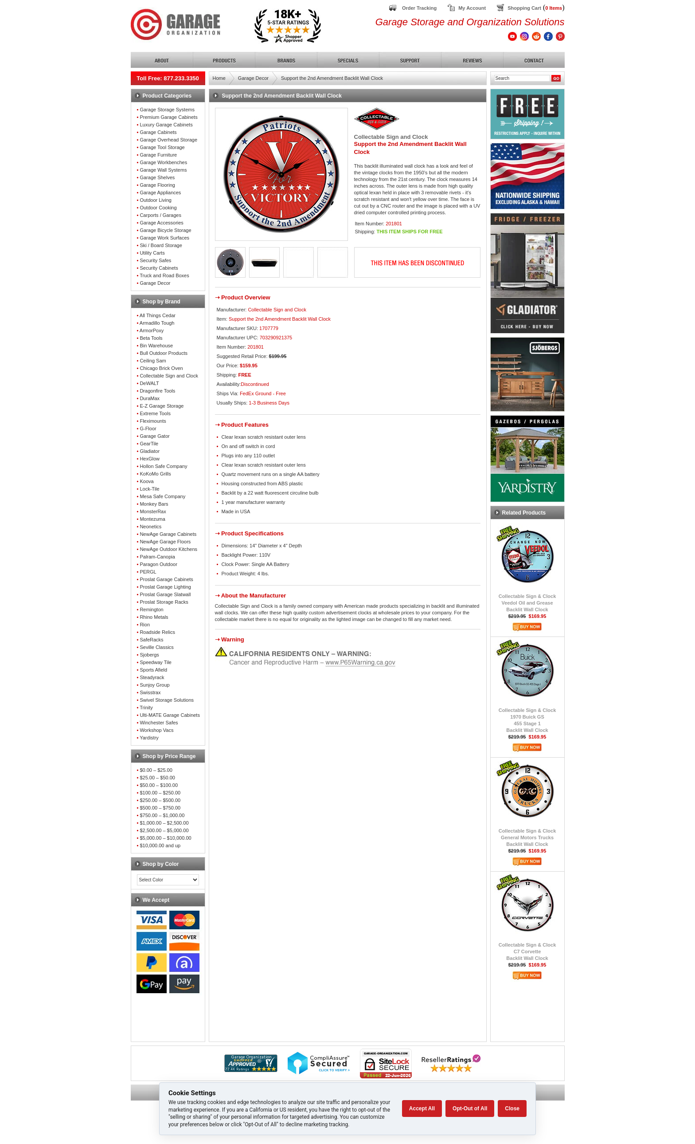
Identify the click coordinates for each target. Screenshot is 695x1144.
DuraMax (150, 398)
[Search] (522, 78)
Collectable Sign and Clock (169, 375)
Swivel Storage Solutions (167, 700)
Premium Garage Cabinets (168, 117)
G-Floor (148, 428)
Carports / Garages (160, 215)
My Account (472, 8)
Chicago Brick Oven (161, 368)
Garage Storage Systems (167, 109)
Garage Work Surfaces (164, 237)
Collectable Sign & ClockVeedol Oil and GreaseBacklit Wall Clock (527, 603)
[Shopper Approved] (250, 1069)
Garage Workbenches (163, 162)
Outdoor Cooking (158, 207)
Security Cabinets (159, 268)
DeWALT (149, 383)
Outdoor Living (156, 200)
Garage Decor (155, 283)
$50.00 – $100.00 (159, 785)
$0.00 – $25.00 (156, 770)
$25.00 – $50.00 (157, 777)
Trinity (146, 707)
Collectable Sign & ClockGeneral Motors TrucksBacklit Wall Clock (527, 837)
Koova (146, 481)
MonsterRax (153, 511)
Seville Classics (156, 647)
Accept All (422, 1108)
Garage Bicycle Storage (165, 230)
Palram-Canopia (157, 556)
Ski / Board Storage (161, 245)
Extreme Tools (155, 413)
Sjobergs (149, 654)
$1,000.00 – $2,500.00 (164, 823)
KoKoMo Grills (155, 473)
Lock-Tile (149, 488)
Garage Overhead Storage (168, 139)
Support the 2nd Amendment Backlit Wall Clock (332, 78)
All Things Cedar (158, 315)
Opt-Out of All (470, 1108)
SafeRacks (151, 639)
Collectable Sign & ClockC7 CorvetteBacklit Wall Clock (527, 951)
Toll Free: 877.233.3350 (168, 78)
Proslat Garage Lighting (165, 587)
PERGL (148, 571)
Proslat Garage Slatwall (165, 594)
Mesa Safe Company (162, 496)
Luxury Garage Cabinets (166, 124)
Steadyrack (152, 677)
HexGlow (150, 458)
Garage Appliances (160, 192)
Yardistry (149, 737)
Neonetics (150, 526)
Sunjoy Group (154, 685)
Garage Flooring (157, 185)
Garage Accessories (161, 222)
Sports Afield (153, 669)
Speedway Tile (156, 662)
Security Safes (155, 260)
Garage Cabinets (158, 132)
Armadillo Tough (157, 323)
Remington (151, 609)
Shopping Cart (524, 8)
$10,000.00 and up (160, 845)
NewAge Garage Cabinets (168, 534)
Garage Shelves (157, 177)
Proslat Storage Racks (164, 602)
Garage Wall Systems (163, 170)
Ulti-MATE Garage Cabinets (170, 715)
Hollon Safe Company (163, 466)
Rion (145, 624)
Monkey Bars (154, 504)
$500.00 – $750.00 (160, 807)
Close (512, 1108)
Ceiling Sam (153, 360)
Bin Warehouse (156, 345)
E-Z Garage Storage (162, 406)
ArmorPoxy (152, 330)
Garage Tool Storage (162, 147)
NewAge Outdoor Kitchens (168, 549)
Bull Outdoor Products (163, 353)
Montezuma (152, 519)
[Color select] (168, 879)
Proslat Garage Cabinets (166, 579)
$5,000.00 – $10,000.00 (165, 838)
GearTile (149, 443)
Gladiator (150, 451)
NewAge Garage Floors (165, 541)
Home (219, 78)
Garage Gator (154, 436)
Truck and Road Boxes (164, 275)
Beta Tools (151, 338)
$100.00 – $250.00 (160, 792)
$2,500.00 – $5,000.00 (164, 830)
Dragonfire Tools (157, 390)
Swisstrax (150, 692)
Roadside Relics (157, 632)
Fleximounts (153, 421)
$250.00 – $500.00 (160, 800)
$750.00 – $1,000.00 (162, 815)
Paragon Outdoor (158, 564)
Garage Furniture (158, 154)
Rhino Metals (154, 617)
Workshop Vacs (156, 730)
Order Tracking (419, 8)
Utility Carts (152, 253)
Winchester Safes (159, 722)
